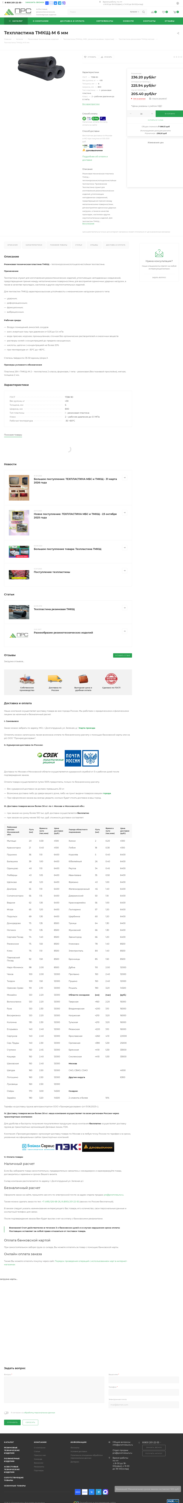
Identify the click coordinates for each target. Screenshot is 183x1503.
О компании (39, 1447)
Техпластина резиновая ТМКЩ (54, 609)
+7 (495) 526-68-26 (51, 1201)
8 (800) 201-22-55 (70, 1201)
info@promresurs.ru (123, 1444)
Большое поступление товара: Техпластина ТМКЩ (67, 549)
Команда (38, 1459)
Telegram (59, 3)
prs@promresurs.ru (113, 1194)
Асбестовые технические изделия (12, 1469)
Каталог (9, 1442)
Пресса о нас (40, 1455)
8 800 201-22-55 (13, 2)
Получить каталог (153, 1453)
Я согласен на (33, 1412)
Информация (78, 1442)
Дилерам (75, 1462)
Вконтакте (55, 3)
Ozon (47, 3)
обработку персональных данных (39, 1412)
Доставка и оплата (115, 245)
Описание (12, 245)
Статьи (78, 245)
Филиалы (75, 1447)
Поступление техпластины (52, 572)
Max (64, 3)
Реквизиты (39, 1467)
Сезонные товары (15, 1486)
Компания (40, 1442)
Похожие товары (58, 245)
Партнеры (39, 1470)
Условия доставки (79, 1451)
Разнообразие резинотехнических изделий (63, 632)
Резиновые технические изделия (12, 1450)
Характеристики (34, 245)
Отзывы (94, 245)
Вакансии (38, 1463)
